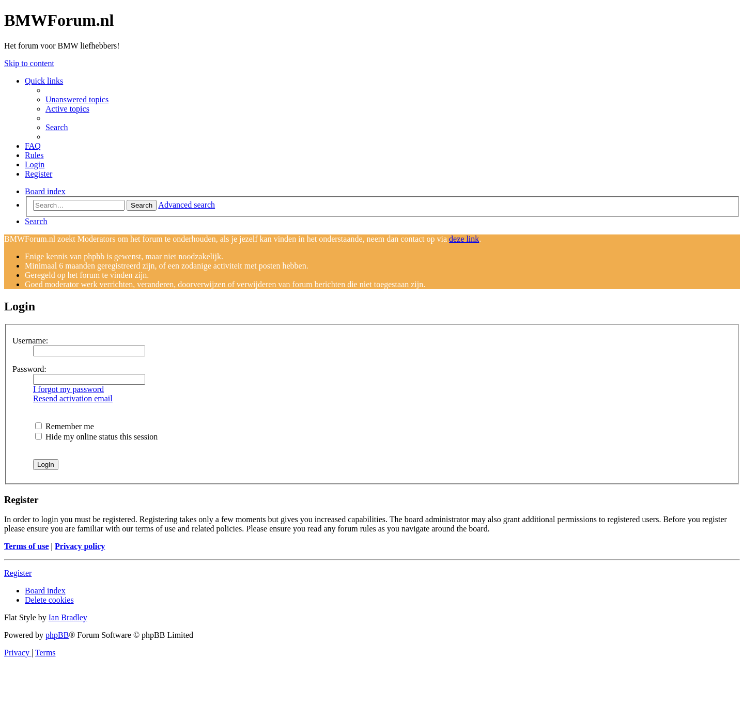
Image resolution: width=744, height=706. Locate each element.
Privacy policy (80, 546)
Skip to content (29, 63)
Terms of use (26, 546)
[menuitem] (77, 99)
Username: (30, 340)
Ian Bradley (68, 617)
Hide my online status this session (96, 436)
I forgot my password (68, 389)
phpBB (57, 635)
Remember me (64, 426)
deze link (464, 238)
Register (18, 573)
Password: (29, 369)
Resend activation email (73, 398)
